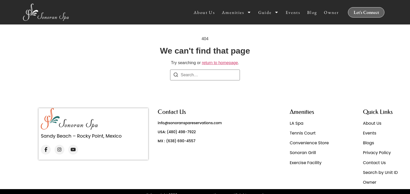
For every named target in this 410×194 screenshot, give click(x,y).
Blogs (368, 143)
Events (293, 12)
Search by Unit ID (380, 172)
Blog (312, 12)
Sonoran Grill (303, 153)
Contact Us (374, 163)
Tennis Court (303, 133)
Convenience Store (309, 143)
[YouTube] (73, 150)
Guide (268, 12)
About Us (204, 12)
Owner (331, 12)
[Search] (176, 75)
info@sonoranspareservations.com (190, 122)
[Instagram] (59, 150)
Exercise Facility (306, 163)
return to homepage (220, 63)
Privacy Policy (377, 153)
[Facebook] (46, 150)
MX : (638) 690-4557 (176, 141)
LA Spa (296, 123)
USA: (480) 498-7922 (177, 131)
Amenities (236, 12)
